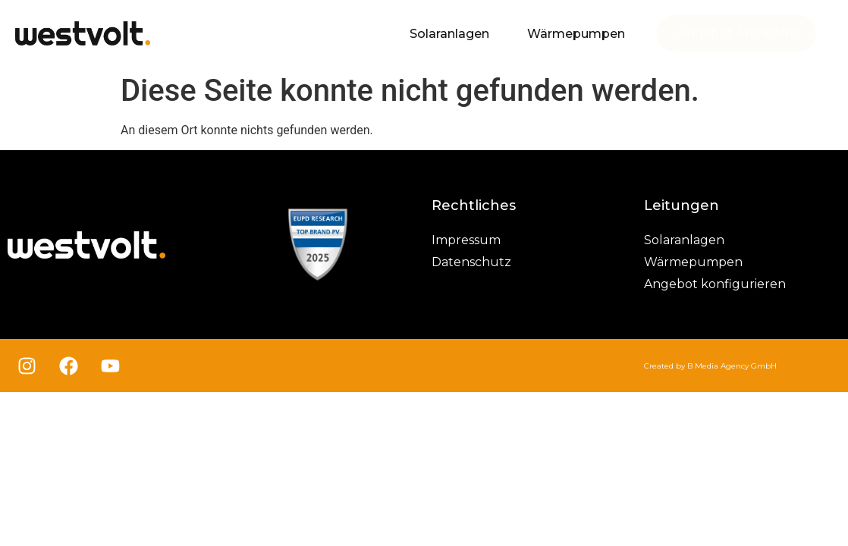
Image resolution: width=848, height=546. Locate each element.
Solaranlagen (449, 34)
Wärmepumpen (576, 34)
